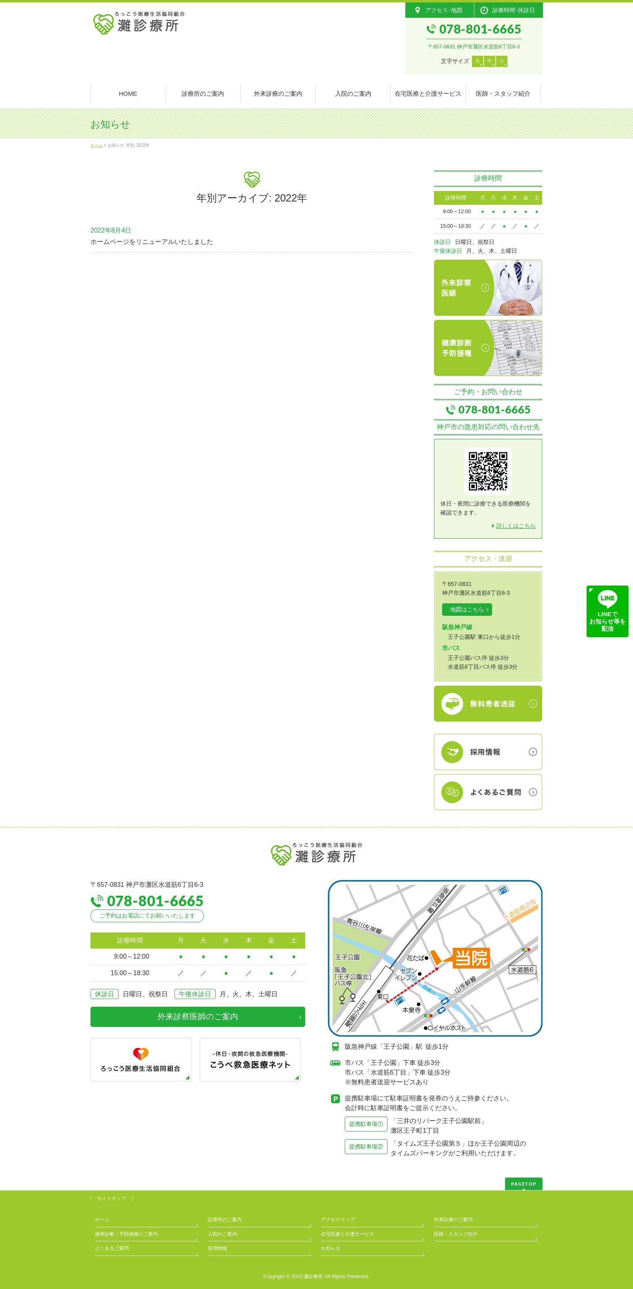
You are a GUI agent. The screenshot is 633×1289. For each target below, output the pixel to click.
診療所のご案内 (225, 1219)
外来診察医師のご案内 (197, 1016)
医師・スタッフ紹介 (456, 1234)
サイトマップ (111, 1198)
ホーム (102, 1219)
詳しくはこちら (516, 526)
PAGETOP (524, 1183)
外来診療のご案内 (453, 1219)
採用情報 (217, 1248)
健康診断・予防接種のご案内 (126, 1234)
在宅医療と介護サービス (347, 1234)
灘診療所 (313, 1276)
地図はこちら (467, 609)
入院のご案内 (222, 1234)
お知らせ (330, 1248)
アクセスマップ (338, 1219)
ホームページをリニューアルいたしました (151, 241)
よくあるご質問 (112, 1248)
